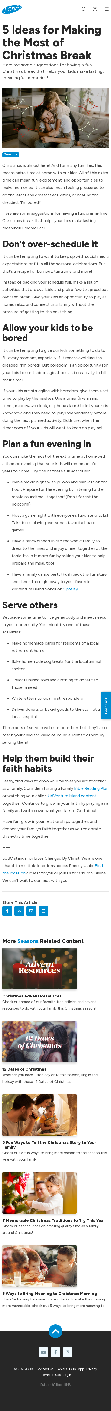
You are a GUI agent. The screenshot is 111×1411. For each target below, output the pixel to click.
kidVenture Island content (72, 795)
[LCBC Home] (12, 9)
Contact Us (45, 1369)
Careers (61, 1369)
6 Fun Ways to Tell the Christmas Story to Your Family (49, 1145)
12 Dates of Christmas (24, 1069)
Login (67, 1375)
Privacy (91, 1369)
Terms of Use (51, 1375)
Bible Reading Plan (91, 788)
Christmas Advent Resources (32, 996)
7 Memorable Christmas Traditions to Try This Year (53, 1220)
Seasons (10, 154)
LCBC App (76, 1369)
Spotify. (70, 589)
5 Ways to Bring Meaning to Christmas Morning (49, 1293)
